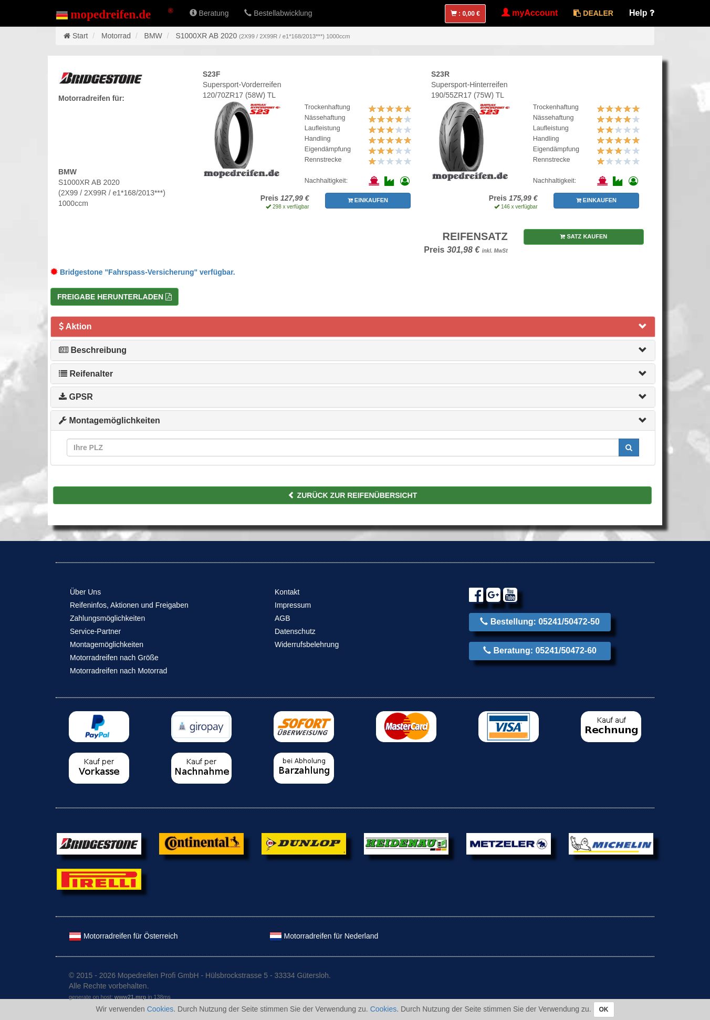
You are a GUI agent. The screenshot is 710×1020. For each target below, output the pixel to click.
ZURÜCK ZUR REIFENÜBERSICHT (352, 495)
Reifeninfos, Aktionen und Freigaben (129, 605)
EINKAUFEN (368, 200)
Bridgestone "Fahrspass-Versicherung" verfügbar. (142, 272)
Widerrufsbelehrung (307, 644)
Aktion (75, 326)
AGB (282, 618)
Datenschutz (295, 631)
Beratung (209, 13)
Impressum (293, 605)
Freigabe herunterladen (114, 297)
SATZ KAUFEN (583, 236)
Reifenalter (86, 373)
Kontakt (287, 592)
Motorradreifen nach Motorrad (118, 671)
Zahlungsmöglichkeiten (107, 618)
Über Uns (85, 592)
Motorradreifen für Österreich (123, 936)
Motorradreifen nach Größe (114, 657)
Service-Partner (95, 631)
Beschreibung (93, 350)
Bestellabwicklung (278, 13)
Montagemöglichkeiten (109, 420)
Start (80, 36)
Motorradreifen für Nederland (324, 936)
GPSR (76, 396)
